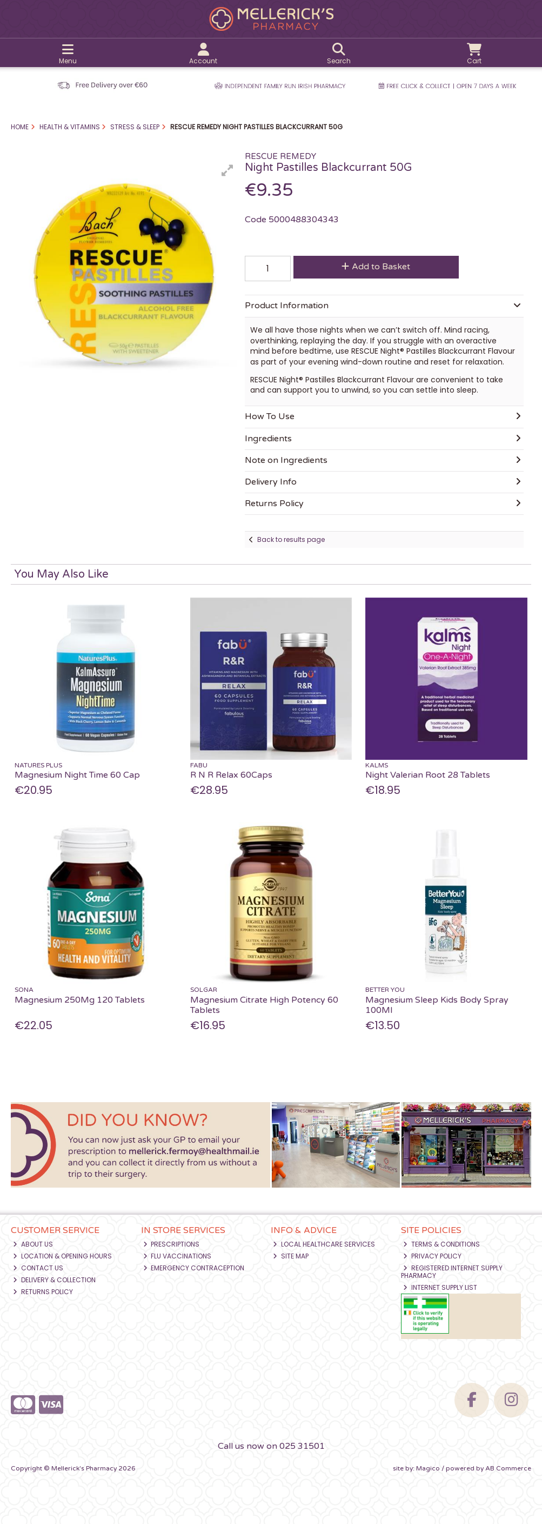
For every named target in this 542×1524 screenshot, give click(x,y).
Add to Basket (376, 266)
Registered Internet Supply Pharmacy (452, 1271)
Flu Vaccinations (177, 1256)
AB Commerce (508, 1468)
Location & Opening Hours (62, 1256)
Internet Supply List (440, 1287)
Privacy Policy (432, 1256)
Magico (428, 1468)
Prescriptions (171, 1244)
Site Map (291, 1256)
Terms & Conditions (441, 1244)
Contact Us (38, 1268)
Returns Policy (43, 1291)
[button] (227, 170)
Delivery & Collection (54, 1279)
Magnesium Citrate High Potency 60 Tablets (264, 1005)
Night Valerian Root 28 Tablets (427, 775)
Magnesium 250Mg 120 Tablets (80, 1000)
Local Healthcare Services (324, 1244)
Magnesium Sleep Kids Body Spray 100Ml (436, 1005)
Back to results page (291, 539)
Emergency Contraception (194, 1268)
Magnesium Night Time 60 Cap (77, 775)
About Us (33, 1244)
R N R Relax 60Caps (231, 775)
